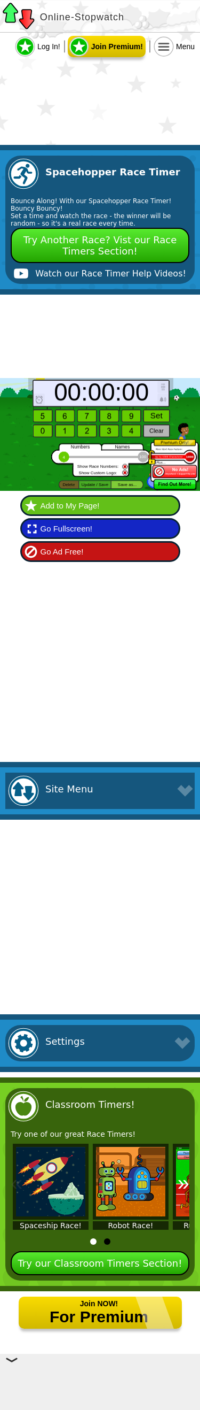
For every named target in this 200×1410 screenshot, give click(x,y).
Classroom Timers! (90, 1104)
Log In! (48, 46)
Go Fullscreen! (67, 528)
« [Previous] (16, 1182)
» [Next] (183, 1182)
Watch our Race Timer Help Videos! (110, 273)
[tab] (93, 1241)
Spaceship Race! (51, 1225)
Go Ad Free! (62, 551)
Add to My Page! (70, 505)
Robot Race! (131, 1225)
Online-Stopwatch (82, 17)
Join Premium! (117, 46)
